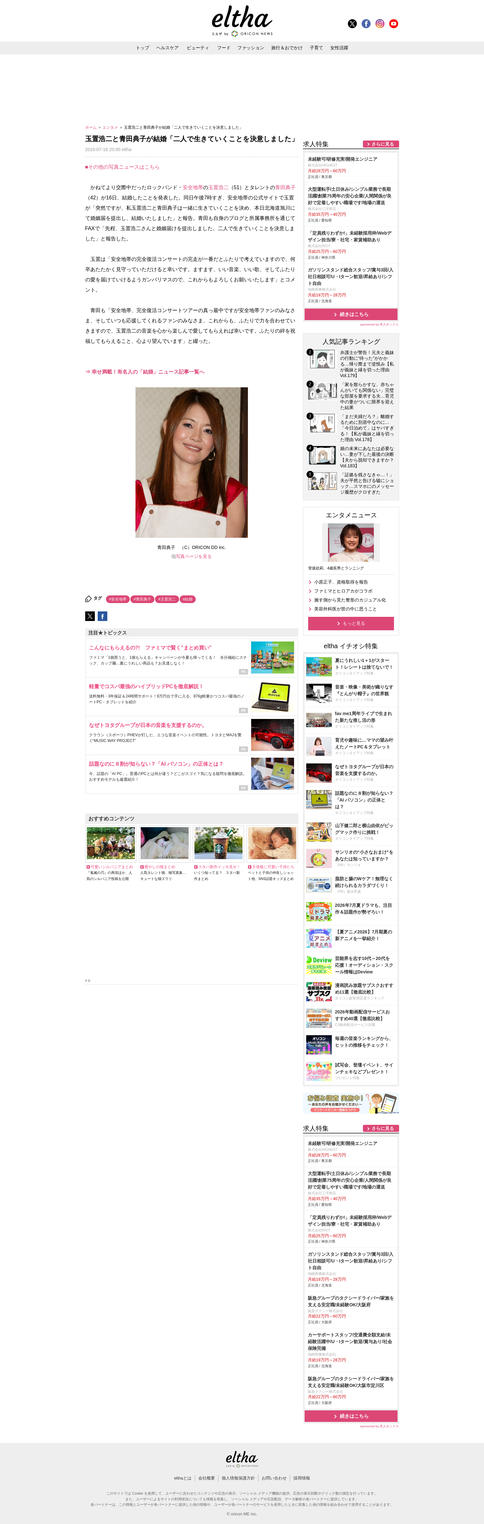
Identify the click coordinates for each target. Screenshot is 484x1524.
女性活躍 (339, 47)
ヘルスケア (167, 47)
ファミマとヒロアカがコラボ (343, 590)
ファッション (250, 47)
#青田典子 (142, 599)
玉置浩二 (218, 187)
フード (224, 47)
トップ (142, 47)
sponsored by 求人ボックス (379, 324)
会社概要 (206, 1478)
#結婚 (188, 599)
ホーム (91, 127)
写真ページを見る (194, 556)
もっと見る (354, 623)
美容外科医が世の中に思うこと (345, 608)
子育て (316, 47)
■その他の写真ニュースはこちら (122, 167)
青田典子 (285, 187)
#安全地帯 (118, 599)
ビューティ (198, 47)
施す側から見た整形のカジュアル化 (350, 599)
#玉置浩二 (167, 599)
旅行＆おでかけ (287, 47)
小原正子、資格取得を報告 (341, 582)
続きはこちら (354, 314)
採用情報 (301, 1478)
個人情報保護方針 (238, 1478)
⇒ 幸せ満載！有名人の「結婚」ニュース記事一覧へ (144, 372)
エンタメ (111, 127)
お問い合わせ (274, 1478)
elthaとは (182, 1478)
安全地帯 (193, 187)
